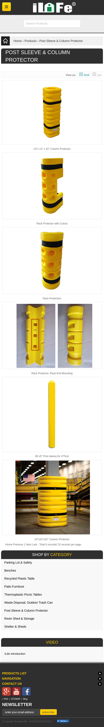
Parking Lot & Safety (18, 562)
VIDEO (52, 642)
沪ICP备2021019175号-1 (40, 721)
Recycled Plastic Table (19, 578)
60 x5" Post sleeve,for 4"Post (52, 456)
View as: (71, 75)
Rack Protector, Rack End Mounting (52, 373)
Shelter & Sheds (15, 626)
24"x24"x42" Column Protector (52, 539)
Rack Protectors (52, 298)
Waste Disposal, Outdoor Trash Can (28, 602)
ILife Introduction (15, 653)
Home (17, 41)
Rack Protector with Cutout (52, 223)
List (97, 75)
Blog (25, 699)
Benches (10, 570)
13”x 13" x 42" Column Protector (51, 148)
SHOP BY (52, 555)
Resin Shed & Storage (19, 618)
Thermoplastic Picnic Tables (23, 594)
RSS (6, 699)
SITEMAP (15, 699)
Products (30, 41)
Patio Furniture (14, 586)
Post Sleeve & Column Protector (61, 41)
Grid (84, 75)
